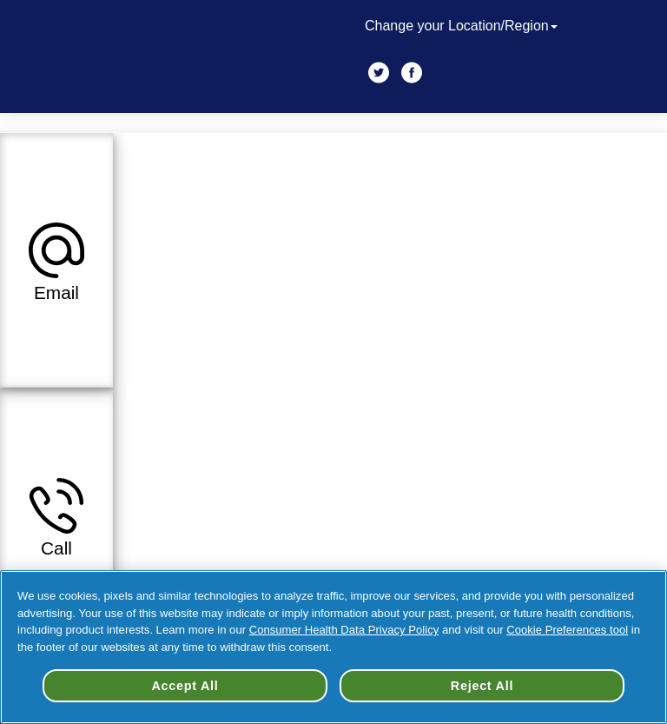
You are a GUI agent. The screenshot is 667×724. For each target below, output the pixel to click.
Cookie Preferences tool (567, 629)
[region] (333, 647)
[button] (56, 260)
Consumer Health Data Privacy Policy (344, 629)
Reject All (482, 686)
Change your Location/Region (463, 25)
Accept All (184, 686)
